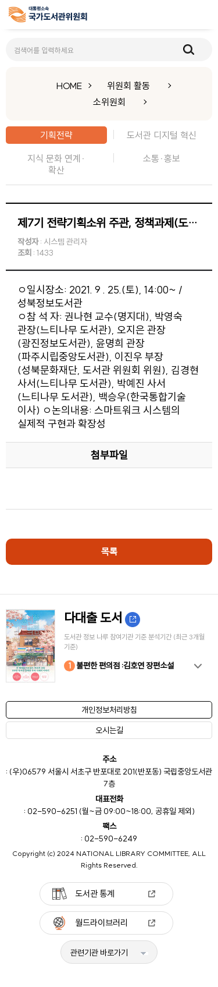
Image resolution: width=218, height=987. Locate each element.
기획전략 (56, 135)
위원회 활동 (128, 85)
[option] (109, 645)
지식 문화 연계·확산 (56, 164)
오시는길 (109, 730)
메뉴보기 (201, 15)
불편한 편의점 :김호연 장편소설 (119, 665)
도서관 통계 (95, 893)
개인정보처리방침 (109, 710)
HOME (69, 85)
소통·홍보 (161, 158)
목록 (109, 551)
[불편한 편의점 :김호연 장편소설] (109, 645)
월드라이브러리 (101, 922)
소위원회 (109, 102)
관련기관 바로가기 (99, 952)
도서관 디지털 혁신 (161, 135)
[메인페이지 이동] (48, 16)
